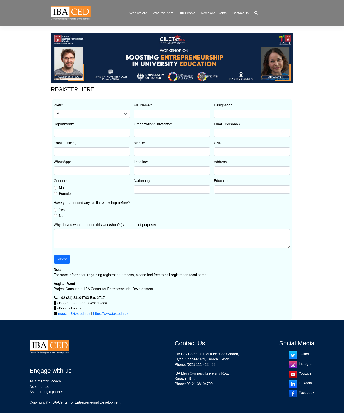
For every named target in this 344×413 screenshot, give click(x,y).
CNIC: (219, 143)
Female (65, 193)
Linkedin (305, 383)
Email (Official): (65, 143)
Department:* (64, 124)
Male (63, 188)
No (61, 215)
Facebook (306, 393)
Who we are (138, 13)
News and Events (214, 13)
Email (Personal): (227, 124)
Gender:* (61, 181)
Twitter (304, 354)
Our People (186, 13)
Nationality (142, 181)
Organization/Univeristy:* (153, 124)
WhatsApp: (62, 162)
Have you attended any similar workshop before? (92, 203)
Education (221, 181)
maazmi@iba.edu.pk (74, 313)
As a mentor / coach (45, 381)
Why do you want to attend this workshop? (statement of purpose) (105, 225)
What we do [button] (161, 13)
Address (220, 162)
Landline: (141, 162)
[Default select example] (92, 114)
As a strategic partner (46, 392)
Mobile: (139, 143)
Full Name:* (143, 105)
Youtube (305, 373)
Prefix (58, 105)
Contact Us (240, 13)
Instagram (306, 364)
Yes (62, 210)
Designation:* (224, 105)
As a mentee (39, 386)
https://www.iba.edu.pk (110, 313)
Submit (61, 259)
